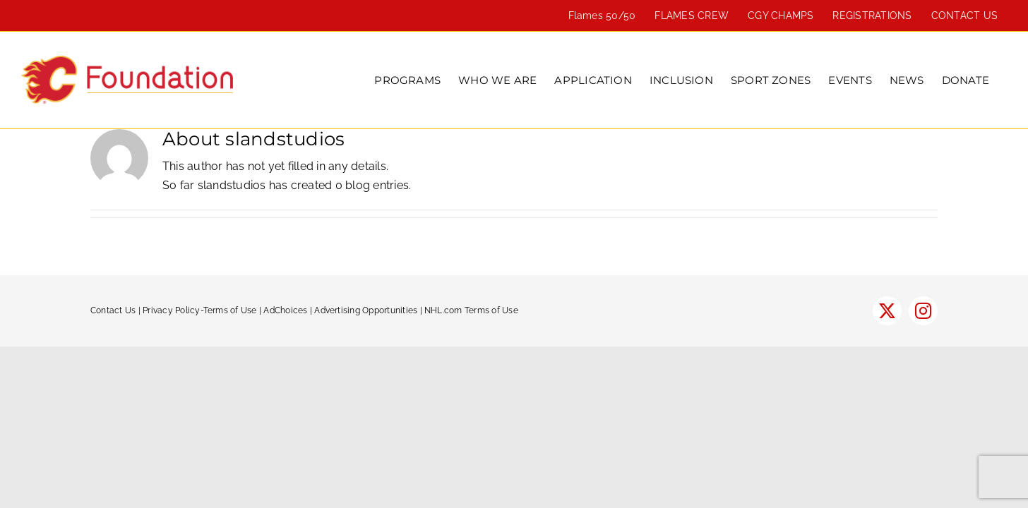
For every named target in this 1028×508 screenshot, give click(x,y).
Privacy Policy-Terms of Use (199, 310)
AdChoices (285, 310)
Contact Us (113, 310)
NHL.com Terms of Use (471, 310)
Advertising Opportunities (365, 310)
